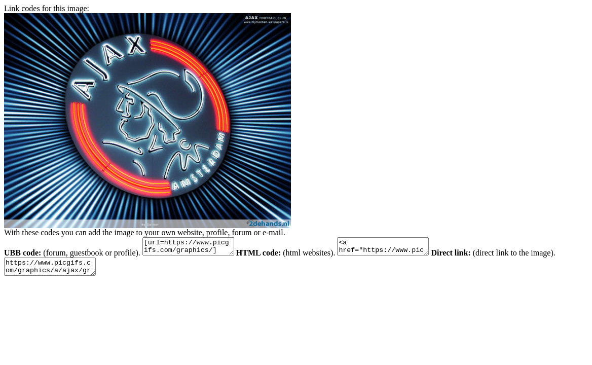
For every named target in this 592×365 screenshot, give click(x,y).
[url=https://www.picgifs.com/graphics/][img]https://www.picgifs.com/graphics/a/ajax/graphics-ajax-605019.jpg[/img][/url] (193, 248)
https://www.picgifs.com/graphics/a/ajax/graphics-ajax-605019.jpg (55, 271)
